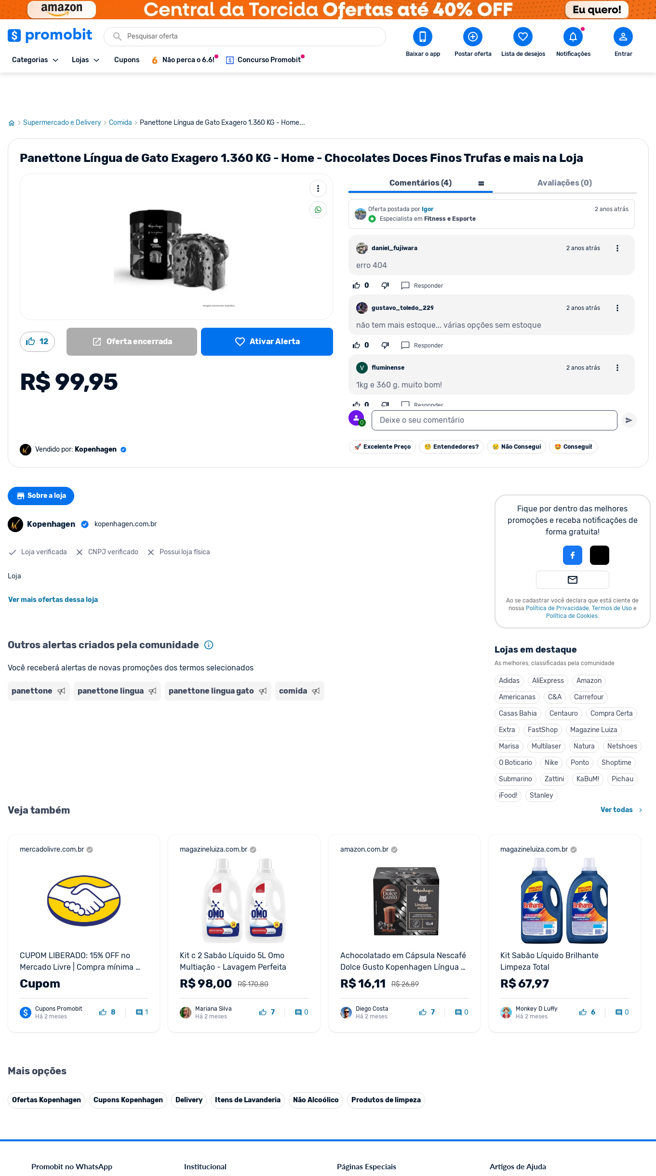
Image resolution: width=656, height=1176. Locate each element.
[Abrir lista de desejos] (523, 44)
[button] (539, 520)
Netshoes (622, 712)
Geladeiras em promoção (374, 995)
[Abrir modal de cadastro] (623, 44)
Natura (584, 712)
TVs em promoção (364, 1019)
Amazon (589, 646)
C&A (555, 662)
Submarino (515, 744)
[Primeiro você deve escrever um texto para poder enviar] (629, 385)
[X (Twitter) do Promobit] (530, 1109)
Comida (124, 88)
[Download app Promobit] (423, 44)
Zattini (554, 744)
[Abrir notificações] (573, 44)
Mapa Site (199, 1007)
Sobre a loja (45, 461)
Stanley (541, 761)
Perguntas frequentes (521, 972)
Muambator (201, 1100)
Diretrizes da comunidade (527, 949)
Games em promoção (369, 984)
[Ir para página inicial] (15, 88)
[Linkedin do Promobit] (584, 1109)
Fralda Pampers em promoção (381, 1007)
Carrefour (588, 662)
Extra (507, 695)
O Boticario (515, 728)
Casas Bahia (518, 679)
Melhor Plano (204, 1065)
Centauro (563, 679)
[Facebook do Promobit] (503, 1109)
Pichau (622, 744)
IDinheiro (198, 1053)
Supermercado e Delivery (66, 88)
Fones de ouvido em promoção (383, 972)
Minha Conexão (207, 1088)
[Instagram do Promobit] (557, 1109)
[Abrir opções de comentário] (617, 213)
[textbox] (494, 385)
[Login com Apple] (599, 520)
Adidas (509, 646)
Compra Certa (611, 679)
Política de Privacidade (557, 573)
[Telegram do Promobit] (611, 1109)
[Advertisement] (193, 707)
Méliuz (193, 1076)
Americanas (517, 662)
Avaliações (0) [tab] (564, 148)
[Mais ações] (318, 153)
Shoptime (616, 728)
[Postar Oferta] (473, 44)
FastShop (543, 695)
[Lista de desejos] (267, 307)
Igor (428, 174)
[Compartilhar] (318, 175)
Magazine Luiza (593, 695)
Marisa (509, 712)
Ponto (580, 728)
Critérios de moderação (524, 961)
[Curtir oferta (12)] (37, 307)
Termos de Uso (612, 573)
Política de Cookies (572, 581)
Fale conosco (203, 961)
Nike (551, 728)
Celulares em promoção (372, 961)
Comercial (199, 949)
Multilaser (546, 712)
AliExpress (548, 646)
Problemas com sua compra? (532, 984)
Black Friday (355, 949)
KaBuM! (587, 744)
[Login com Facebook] (572, 520)
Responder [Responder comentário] (422, 251)
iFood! (508, 761)
